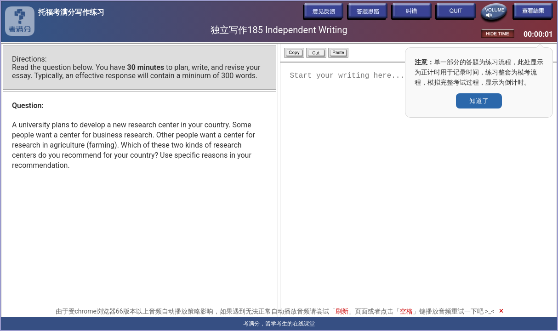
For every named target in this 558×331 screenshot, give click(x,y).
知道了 (479, 100)
